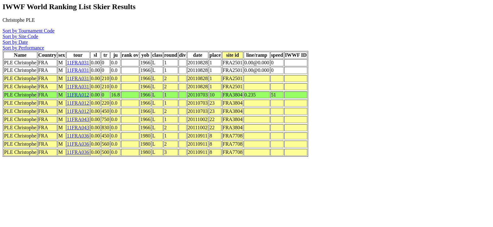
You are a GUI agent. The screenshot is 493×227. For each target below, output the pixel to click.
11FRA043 (78, 119)
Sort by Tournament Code (28, 30)
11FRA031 (78, 62)
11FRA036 (78, 135)
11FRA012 (78, 94)
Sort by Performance (23, 47)
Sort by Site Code (20, 36)
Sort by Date (15, 42)
